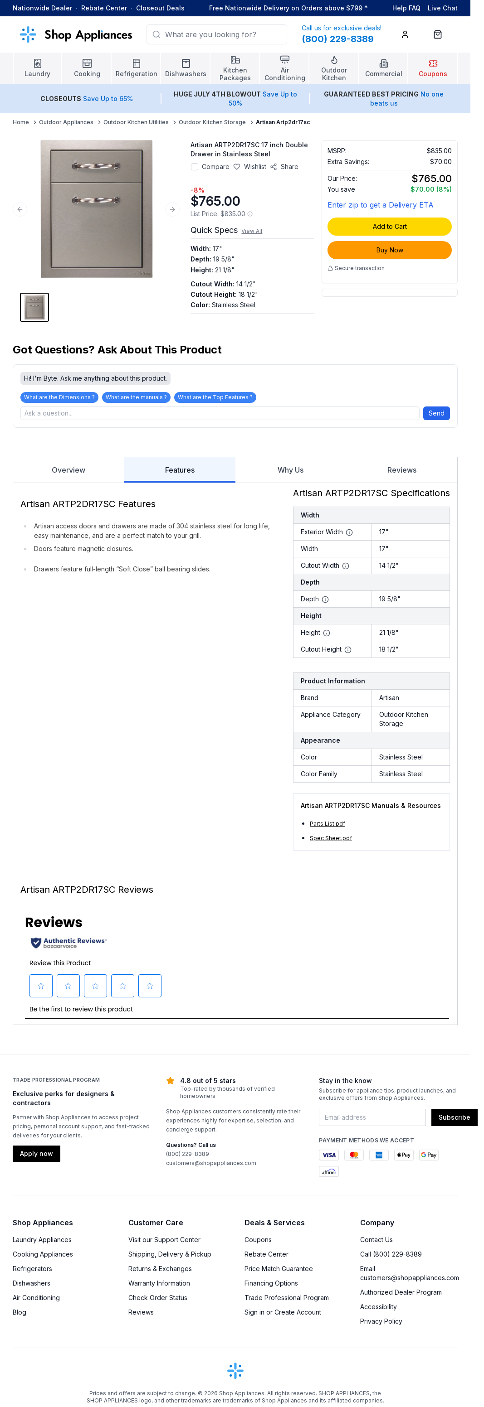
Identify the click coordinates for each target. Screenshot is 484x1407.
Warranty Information (159, 1286)
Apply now (36, 1156)
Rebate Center (104, 8)
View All (251, 230)
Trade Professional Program (286, 1300)
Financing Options (271, 1286)
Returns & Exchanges (160, 1271)
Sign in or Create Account (282, 1315)
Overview (68, 472)
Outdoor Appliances (66, 122)
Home (21, 122)
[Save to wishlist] (249, 166)
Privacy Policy (381, 1324)
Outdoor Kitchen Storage (212, 122)
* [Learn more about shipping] (366, 8)
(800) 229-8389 (187, 1156)
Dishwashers (31, 1286)
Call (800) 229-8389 (391, 1257)
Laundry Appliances (42, 1242)
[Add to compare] (194, 166)
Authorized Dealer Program (401, 1295)
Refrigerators (32, 1271)
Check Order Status (157, 1300)
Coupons (258, 1242)
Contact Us (376, 1242)
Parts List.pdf (327, 826)
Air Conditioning (36, 1300)
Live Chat (443, 8)
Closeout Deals (160, 8)
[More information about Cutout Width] (345, 568)
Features (179, 476)
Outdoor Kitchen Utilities (136, 122)
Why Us (290, 472)
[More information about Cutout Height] (348, 652)
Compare (216, 166)
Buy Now (389, 250)
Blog (19, 1315)
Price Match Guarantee (278, 1271)
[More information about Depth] (325, 602)
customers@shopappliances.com (211, 1165)
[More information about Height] (326, 635)
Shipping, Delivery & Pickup (169, 1257)
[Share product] (284, 166)
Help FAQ (406, 8)
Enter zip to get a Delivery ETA (381, 204)
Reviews (401, 472)
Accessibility (378, 1309)
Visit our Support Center (164, 1242)
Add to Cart (390, 226)
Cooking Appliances (43, 1257)
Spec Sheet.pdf (331, 840)
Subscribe (454, 1120)
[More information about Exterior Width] (349, 535)
